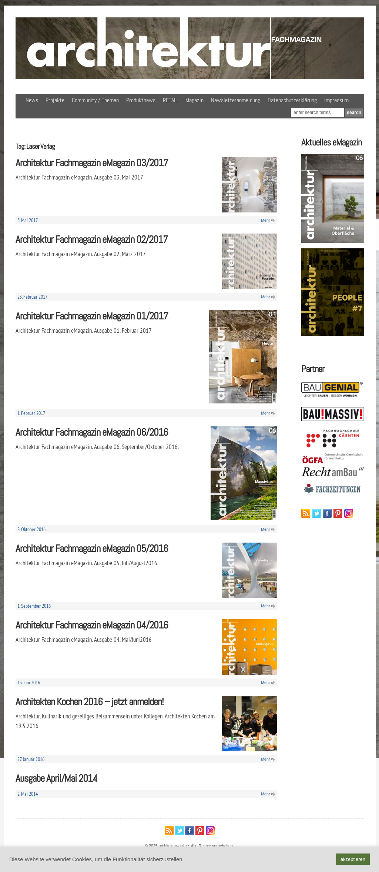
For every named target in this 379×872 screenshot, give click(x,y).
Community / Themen (95, 100)
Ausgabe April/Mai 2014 (56, 778)
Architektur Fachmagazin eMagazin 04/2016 (92, 624)
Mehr (265, 220)
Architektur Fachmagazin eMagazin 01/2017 (92, 315)
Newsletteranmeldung (235, 100)
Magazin (194, 100)
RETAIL (170, 100)
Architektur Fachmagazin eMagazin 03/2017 (92, 162)
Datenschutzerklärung (292, 100)
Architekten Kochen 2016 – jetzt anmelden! (90, 701)
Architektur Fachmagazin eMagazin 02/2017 (92, 239)
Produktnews (140, 100)
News (32, 100)
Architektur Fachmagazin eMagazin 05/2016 (92, 548)
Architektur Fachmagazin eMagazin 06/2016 (92, 432)
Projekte (55, 100)
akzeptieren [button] (353, 859)
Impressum (336, 100)
